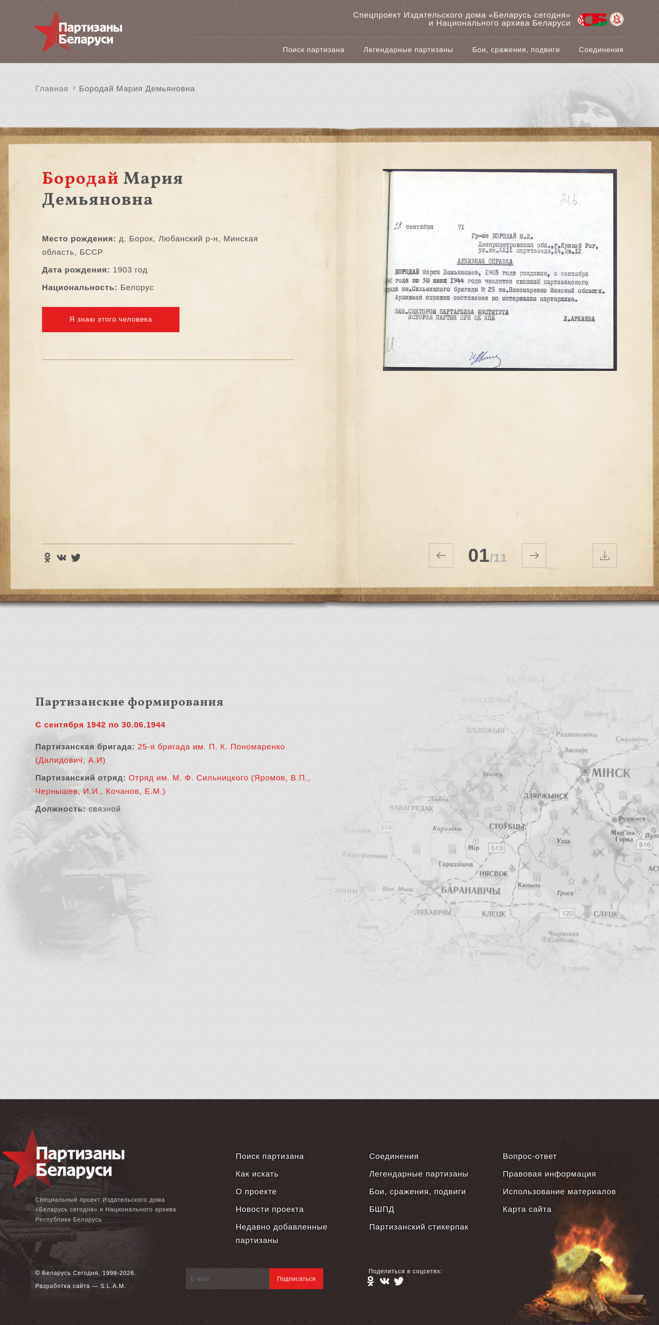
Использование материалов (559, 1191)
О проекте (256, 1191)
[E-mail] (228, 1278)
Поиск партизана (314, 50)
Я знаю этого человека (110, 319)
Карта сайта (527, 1209)
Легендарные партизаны (408, 50)
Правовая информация (549, 1173)
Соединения (601, 50)
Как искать (257, 1173)
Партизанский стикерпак (418, 1226)
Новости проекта (270, 1209)
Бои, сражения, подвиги (516, 50)
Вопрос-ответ (530, 1156)
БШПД (381, 1209)
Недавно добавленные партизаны (282, 1233)
